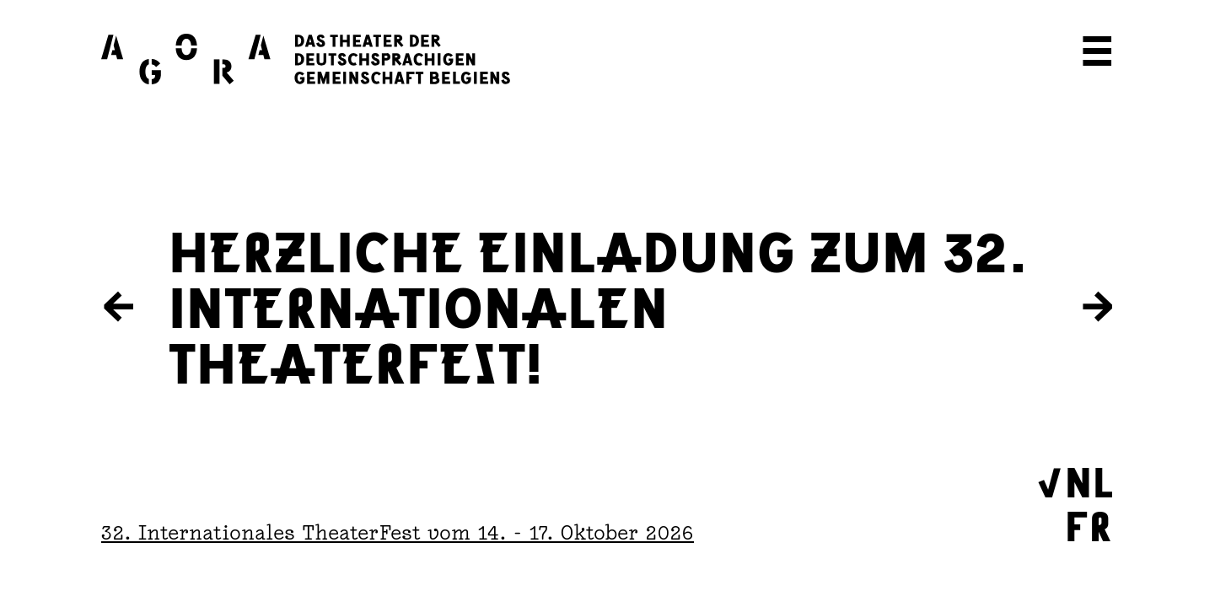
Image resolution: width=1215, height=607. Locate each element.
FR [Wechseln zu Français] (1088, 523)
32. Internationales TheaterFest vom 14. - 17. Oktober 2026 (397, 532)
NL (1089, 480)
